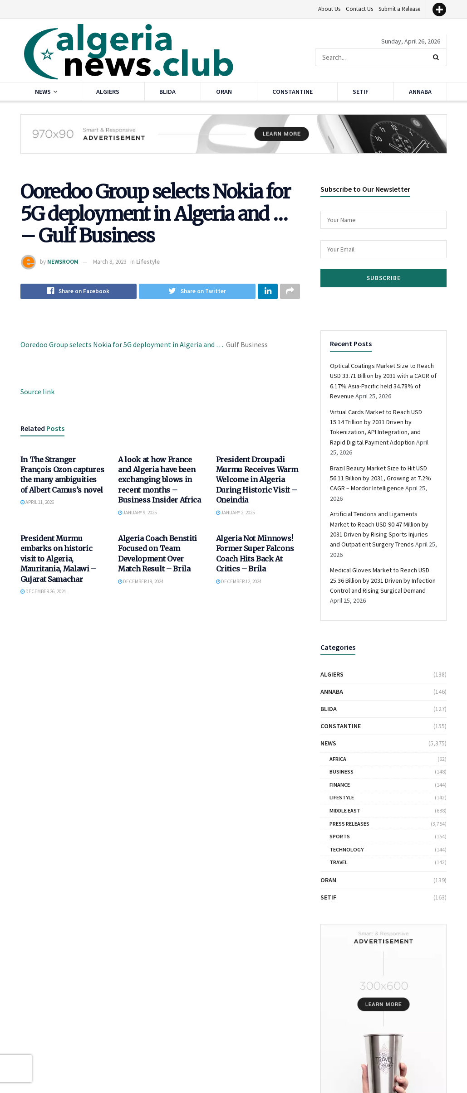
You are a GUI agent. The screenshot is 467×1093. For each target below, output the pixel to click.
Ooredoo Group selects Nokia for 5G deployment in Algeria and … (121, 346)
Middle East (344, 810)
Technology (346, 849)
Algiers (107, 91)
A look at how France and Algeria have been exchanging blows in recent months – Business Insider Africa (159, 482)
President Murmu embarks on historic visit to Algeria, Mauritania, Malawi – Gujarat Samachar (58, 560)
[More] (439, 9)
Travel (338, 862)
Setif (361, 91)
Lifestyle (148, 262)
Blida (167, 91)
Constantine (292, 91)
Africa (337, 758)
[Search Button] (437, 57)
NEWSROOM (63, 262)
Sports (339, 836)
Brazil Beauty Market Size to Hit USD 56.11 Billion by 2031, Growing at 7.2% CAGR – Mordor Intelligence (380, 478)
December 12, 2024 (238, 583)
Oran (224, 91)
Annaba (420, 91)
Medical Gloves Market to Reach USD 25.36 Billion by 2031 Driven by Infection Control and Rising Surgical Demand (383, 580)
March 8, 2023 (109, 262)
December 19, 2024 (140, 583)
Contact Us (359, 9)
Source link (37, 393)
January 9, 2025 (137, 514)
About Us (329, 9)
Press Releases (349, 823)
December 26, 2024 (43, 593)
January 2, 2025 (235, 514)
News (43, 91)
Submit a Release (399, 9)
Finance (339, 784)
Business (341, 771)
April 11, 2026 (37, 504)
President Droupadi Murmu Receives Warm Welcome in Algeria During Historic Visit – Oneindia (257, 482)
